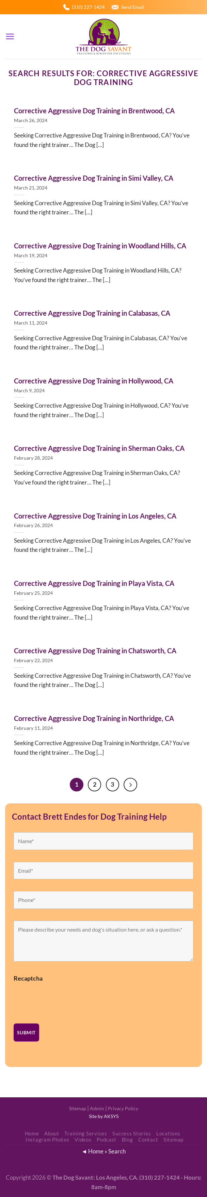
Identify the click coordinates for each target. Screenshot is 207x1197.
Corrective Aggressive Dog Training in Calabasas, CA (92, 313)
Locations (168, 1134)
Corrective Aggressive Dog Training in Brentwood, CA (94, 110)
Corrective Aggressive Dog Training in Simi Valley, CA (93, 178)
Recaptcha (28, 978)
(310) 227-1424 (88, 7)
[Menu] (10, 36)
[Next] (131, 784)
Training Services (85, 1134)
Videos (83, 1140)
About (51, 1134)
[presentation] (65, 998)
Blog (127, 1140)
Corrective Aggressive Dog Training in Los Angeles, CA (95, 516)
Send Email (132, 7)
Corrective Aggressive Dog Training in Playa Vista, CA (94, 583)
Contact (148, 1140)
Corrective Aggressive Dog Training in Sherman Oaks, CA (99, 448)
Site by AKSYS (103, 1116)
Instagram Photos (47, 1140)
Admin (97, 1108)
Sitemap (77, 1108)
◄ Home (92, 1151)
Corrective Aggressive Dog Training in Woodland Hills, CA (100, 246)
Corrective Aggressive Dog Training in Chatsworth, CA (95, 650)
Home (32, 1134)
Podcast (106, 1140)
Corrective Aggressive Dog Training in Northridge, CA (94, 718)
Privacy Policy (123, 1108)
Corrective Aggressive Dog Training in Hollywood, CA (93, 381)
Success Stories (131, 1134)
